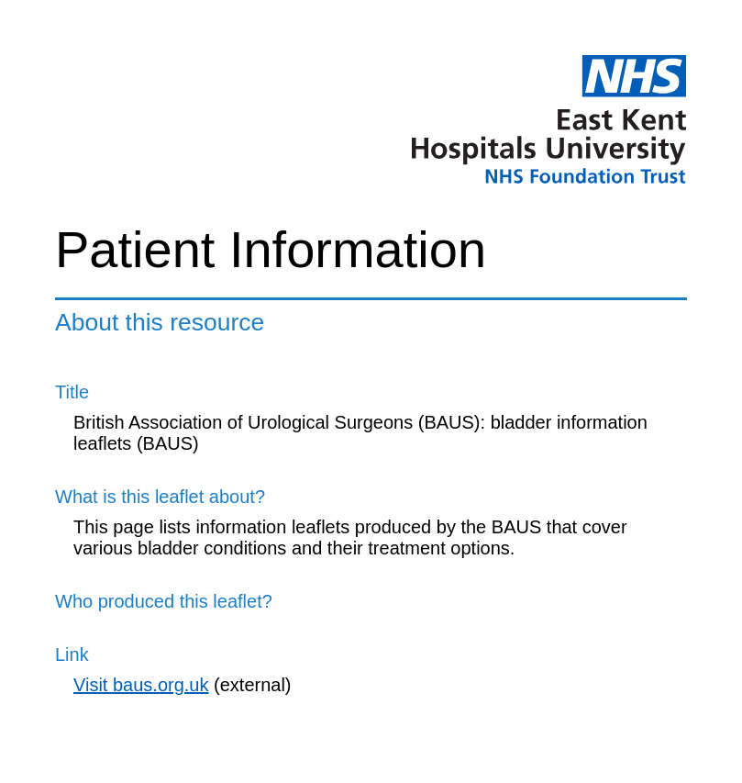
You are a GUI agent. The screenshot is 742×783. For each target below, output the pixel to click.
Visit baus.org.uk (141, 685)
